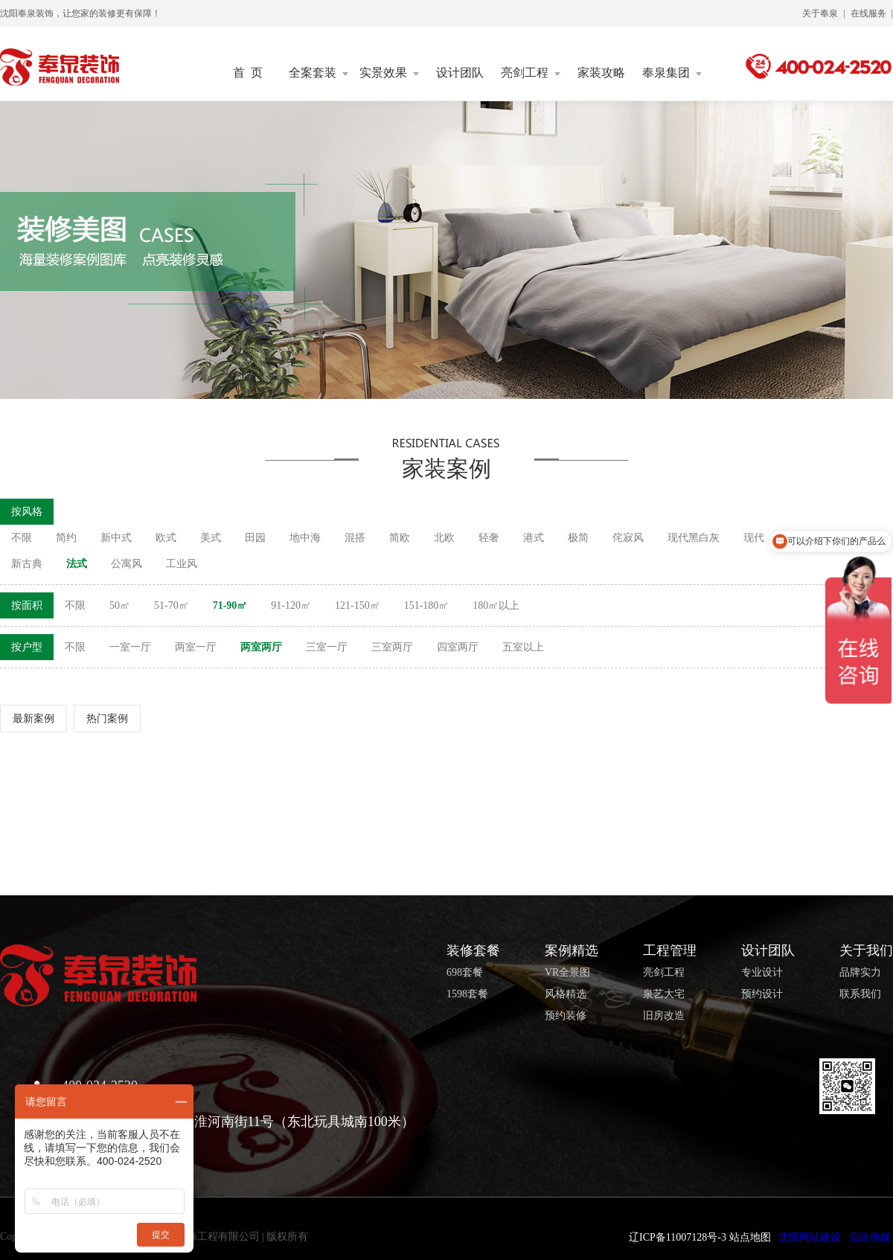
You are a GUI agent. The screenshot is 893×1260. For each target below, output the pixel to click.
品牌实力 (860, 973)
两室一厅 (196, 647)
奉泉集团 (672, 73)
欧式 (166, 537)
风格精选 (565, 994)
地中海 (305, 537)
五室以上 (523, 647)
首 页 (248, 73)
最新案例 (33, 718)
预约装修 (565, 1016)
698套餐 (464, 973)
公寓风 (126, 563)
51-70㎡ (171, 605)
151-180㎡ (426, 605)
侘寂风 (628, 537)
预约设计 (762, 994)
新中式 (116, 537)
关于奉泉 (820, 13)
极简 (578, 537)
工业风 (181, 563)
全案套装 (318, 73)
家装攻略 (601, 73)
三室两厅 (392, 647)
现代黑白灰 (694, 537)
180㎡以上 (496, 605)
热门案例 (107, 718)
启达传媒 (870, 1237)
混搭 (355, 537)
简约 (66, 537)
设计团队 (460, 73)
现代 (753, 537)
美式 (210, 537)
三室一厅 (327, 647)
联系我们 (860, 994)
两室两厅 (261, 647)
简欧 (399, 537)
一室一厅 (130, 647)
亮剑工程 (530, 73)
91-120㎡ (291, 605)
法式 (76, 563)
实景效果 (389, 73)
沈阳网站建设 (809, 1237)
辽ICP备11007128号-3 (677, 1237)
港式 (533, 537)
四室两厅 (457, 647)
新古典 (26, 563)
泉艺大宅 (664, 994)
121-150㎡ (357, 605)
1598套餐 (467, 994)
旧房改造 (664, 1016)
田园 (255, 537)
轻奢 (488, 537)
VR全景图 (567, 973)
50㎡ (119, 605)
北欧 (444, 537)
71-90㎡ (230, 605)
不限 (21, 537)
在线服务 (868, 13)
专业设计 (762, 973)
